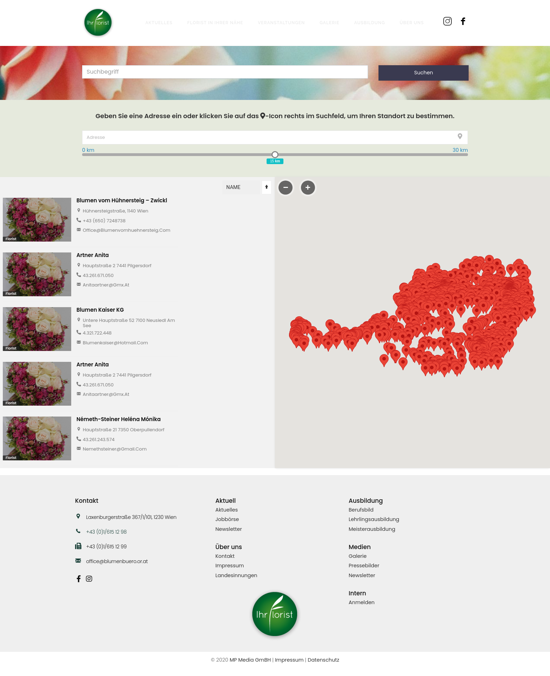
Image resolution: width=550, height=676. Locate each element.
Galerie (358, 556)
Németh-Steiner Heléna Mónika (118, 419)
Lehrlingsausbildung (374, 519)
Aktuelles (226, 509)
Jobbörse (227, 519)
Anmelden (362, 602)
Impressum (229, 565)
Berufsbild (361, 509)
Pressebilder (364, 565)
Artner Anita (92, 255)
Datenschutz (323, 659)
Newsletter (228, 529)
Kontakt (225, 556)
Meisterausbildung (372, 529)
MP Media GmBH (250, 659)
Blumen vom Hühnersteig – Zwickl (121, 200)
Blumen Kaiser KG (100, 309)
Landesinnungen (236, 575)
